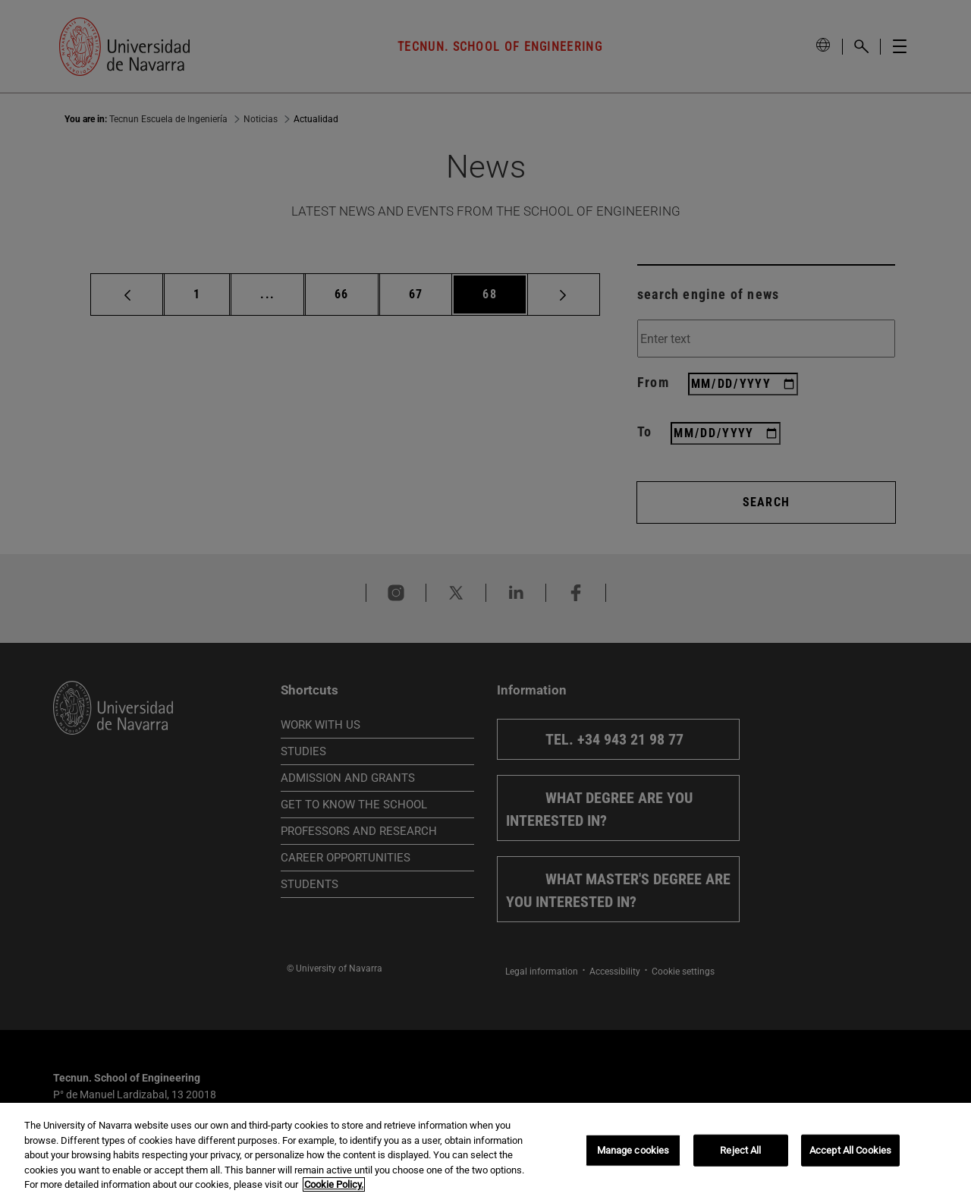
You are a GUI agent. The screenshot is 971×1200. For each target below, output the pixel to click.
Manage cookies (633, 1150)
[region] (485, 1151)
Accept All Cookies (850, 1150)
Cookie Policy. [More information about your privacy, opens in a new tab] (333, 1184)
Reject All (740, 1150)
